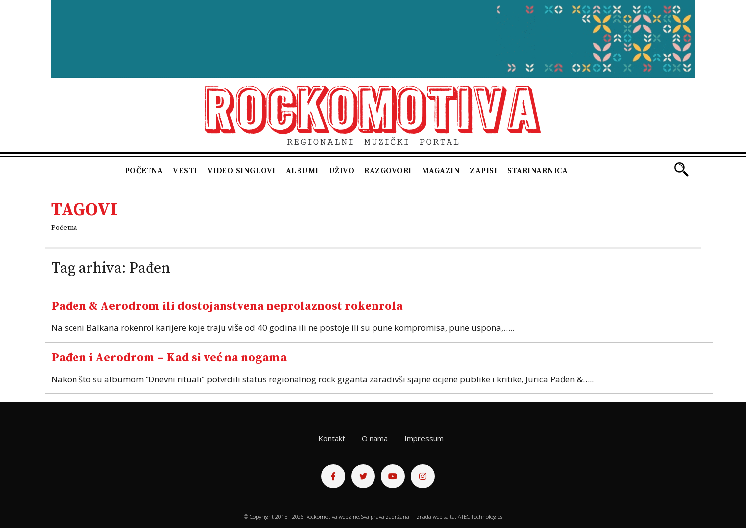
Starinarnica (537, 171)
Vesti (185, 171)
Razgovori (388, 171)
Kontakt (331, 438)
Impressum (424, 438)
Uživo (342, 171)
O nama (375, 438)
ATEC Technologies (480, 516)
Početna (144, 171)
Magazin (441, 171)
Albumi (302, 171)
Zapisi (483, 171)
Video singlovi (241, 171)
